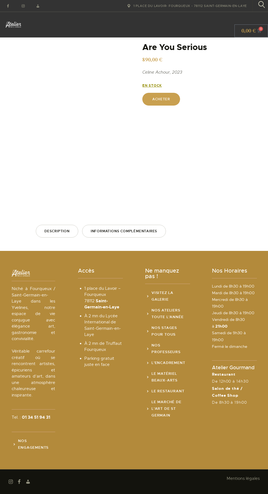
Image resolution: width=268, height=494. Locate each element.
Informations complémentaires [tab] (124, 231)
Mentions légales (243, 478)
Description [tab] (57, 231)
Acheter (161, 99)
